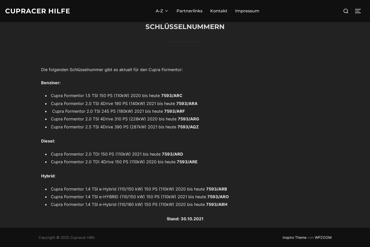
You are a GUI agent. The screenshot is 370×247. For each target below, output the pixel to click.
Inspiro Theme (295, 237)
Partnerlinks (189, 10)
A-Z (162, 10)
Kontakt (218, 10)
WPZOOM (323, 237)
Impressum (247, 10)
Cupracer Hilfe (37, 11)
